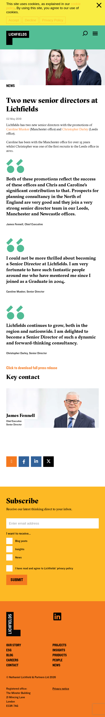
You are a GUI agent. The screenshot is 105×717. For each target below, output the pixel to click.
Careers (12, 660)
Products (59, 655)
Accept (14, 20)
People (57, 660)
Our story (13, 645)
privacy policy (65, 568)
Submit (17, 580)
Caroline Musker (17, 129)
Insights (19, 549)
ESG (8, 650)
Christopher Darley (75, 129)
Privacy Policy (52, 20)
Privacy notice (60, 688)
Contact (12, 665)
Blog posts (21, 541)
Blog (9, 655)
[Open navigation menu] (95, 33)
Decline (30, 20)
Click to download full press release (31, 368)
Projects (59, 645)
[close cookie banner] (99, 6)
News (18, 557)
